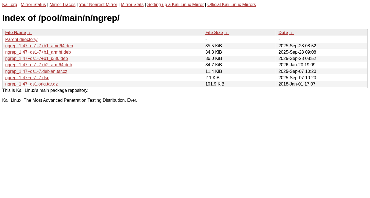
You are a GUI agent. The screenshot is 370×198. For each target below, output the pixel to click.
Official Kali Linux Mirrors (231, 4)
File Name (15, 32)
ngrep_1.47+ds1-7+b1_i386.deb (36, 58)
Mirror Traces (62, 4)
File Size (214, 32)
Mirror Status (33, 4)
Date (283, 32)
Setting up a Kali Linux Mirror (175, 4)
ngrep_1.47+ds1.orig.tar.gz (31, 84)
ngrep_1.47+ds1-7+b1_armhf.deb (38, 52)
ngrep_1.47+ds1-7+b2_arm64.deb (38, 64)
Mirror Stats (132, 4)
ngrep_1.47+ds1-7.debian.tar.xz (36, 71)
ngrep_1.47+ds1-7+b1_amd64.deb (39, 45)
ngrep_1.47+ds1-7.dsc (27, 77)
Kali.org (9, 4)
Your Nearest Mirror (98, 4)
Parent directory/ (21, 39)
